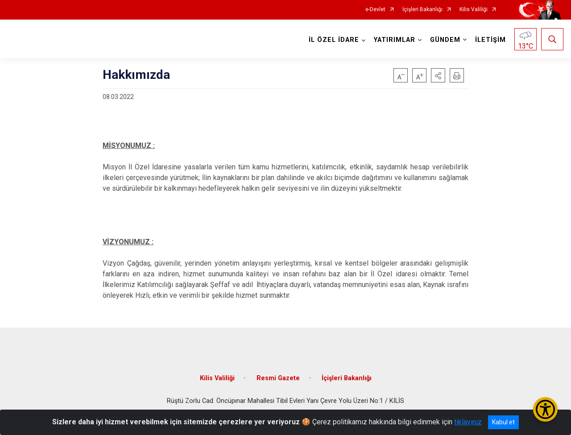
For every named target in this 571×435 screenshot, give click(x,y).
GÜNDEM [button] (445, 40)
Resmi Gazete (278, 378)
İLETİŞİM (490, 40)
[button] (438, 75)
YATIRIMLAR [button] (394, 40)
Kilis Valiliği (473, 9)
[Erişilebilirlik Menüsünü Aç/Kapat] (545, 409)
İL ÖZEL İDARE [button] (334, 40)
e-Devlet (375, 9)
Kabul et (503, 422)
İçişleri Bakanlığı (422, 9)
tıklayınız (468, 422)
